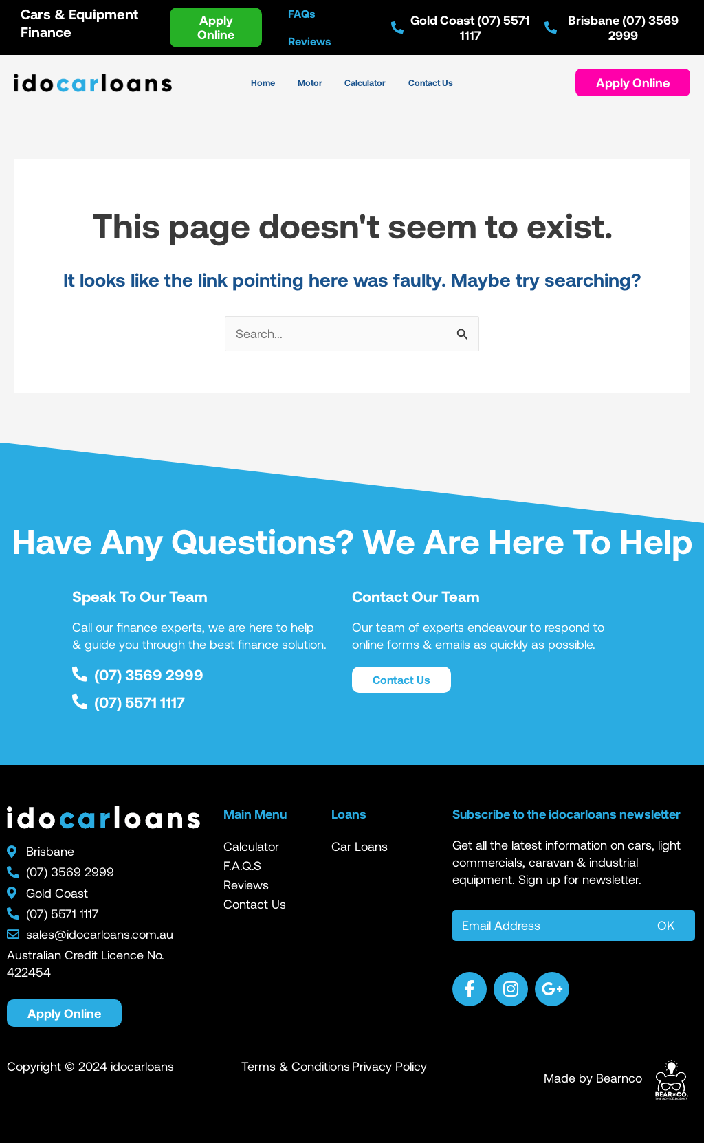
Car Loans (359, 846)
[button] (632, 82)
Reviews (246, 884)
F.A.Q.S (242, 865)
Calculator (251, 846)
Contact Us (254, 903)
